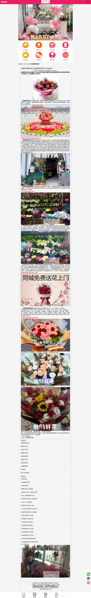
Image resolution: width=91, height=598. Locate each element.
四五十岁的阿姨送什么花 (27, 495)
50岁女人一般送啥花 (26, 502)
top (88, 583)
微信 (88, 575)
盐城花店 (28, 436)
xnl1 (22, 544)
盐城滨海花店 (24, 456)
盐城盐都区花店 (30, 437)
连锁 (29, 64)
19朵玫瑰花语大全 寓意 (27, 528)
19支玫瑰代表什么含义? (27, 535)
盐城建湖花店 (24, 466)
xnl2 (24, 544)
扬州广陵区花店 (25, 472)
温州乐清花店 (24, 485)
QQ (88, 579)
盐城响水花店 (24, 453)
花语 (47, 589)
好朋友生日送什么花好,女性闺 (29, 492)
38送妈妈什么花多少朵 (27, 518)
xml (50, 589)
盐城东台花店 (24, 446)
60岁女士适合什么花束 (27, 515)
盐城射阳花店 (24, 462)
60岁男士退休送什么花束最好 (29, 498)
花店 (25, 64)
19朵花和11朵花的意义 (27, 525)
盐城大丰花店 (24, 449)
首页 (23, 595)
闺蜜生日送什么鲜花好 (27, 489)
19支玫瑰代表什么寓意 (27, 532)
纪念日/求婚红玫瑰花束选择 (28, 538)
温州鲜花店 (24, 479)
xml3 (27, 544)
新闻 (44, 589)
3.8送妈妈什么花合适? (27, 522)
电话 (56, 595)
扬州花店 (23, 469)
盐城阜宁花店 (24, 459)
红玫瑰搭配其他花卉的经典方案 (29, 542)
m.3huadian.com (41, 70)
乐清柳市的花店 (25, 482)
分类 (34, 595)
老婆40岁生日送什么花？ (28, 505)
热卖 (45, 595)
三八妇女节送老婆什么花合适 (29, 508)
